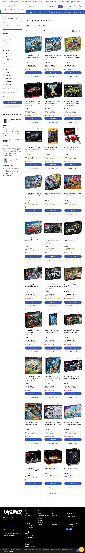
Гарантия (34, 1)
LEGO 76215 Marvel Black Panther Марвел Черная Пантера (71, 469)
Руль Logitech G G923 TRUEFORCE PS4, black (21, 140)
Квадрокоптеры (29, 527)
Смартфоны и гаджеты (28, 532)
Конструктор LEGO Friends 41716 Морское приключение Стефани (72, 423)
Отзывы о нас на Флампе (9, 526)
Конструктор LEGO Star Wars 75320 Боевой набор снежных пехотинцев (53, 423)
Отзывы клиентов (42, 522)
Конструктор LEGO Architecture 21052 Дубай (32, 469)
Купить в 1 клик (33, 76)
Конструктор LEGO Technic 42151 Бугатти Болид (72, 240)
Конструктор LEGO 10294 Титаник (51, 469)
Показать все (53, 493)
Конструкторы (28, 525)
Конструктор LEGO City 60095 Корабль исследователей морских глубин (33, 56)
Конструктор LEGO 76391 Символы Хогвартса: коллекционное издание (51, 102)
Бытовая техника (29, 535)
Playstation (27, 513)
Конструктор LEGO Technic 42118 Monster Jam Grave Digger (52, 240)
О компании (54, 515)
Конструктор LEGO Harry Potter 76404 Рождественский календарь (72, 285)
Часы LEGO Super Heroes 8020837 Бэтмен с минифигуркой (51, 148)
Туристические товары (29, 543)
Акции (40, 1)
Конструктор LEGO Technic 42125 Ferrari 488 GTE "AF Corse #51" (32, 102)
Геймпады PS (32, 12)
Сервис (40, 524)
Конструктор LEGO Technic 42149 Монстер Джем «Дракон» (72, 331)
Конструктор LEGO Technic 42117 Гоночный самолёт (32, 377)
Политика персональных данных (10, 533)
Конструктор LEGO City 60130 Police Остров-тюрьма (52, 56)
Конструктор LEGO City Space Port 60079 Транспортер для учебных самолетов (33, 194)
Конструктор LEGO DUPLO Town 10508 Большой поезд (72, 56)
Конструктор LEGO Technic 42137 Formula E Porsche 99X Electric (52, 285)
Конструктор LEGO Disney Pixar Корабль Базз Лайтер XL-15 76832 (72, 377)
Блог (39, 526)
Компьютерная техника (29, 538)
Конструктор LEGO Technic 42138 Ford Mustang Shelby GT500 (72, 102)
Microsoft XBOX (29, 515)
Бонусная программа (48, 1)
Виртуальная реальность (28, 522)
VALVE (26, 520)
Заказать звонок (78, 1)
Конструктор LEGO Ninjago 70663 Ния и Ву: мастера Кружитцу (52, 194)
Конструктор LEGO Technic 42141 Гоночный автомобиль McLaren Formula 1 (33, 148)
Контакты (16, 1)
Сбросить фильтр (12, 106)
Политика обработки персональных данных (43, 517)
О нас (11, 1)
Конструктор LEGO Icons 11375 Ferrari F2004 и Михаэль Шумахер (71, 148)
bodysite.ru (12, 535)
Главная (26, 17)
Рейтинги (40, 520)
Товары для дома (29, 546)
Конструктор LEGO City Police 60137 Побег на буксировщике (33, 240)
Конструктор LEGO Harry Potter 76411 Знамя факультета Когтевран (51, 331)
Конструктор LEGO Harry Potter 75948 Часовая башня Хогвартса (52, 377)
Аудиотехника (28, 541)
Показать (11, 102)
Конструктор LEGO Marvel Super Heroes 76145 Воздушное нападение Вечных (32, 423)
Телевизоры (28, 529)
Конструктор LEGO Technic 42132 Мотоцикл (32, 331)
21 (56, 499)
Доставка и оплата (26, 1)
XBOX (40, 12)
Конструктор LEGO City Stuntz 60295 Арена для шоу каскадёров (72, 194)
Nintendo (27, 517)
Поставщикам (54, 524)
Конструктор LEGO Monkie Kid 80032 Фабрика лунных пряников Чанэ (33, 285)
